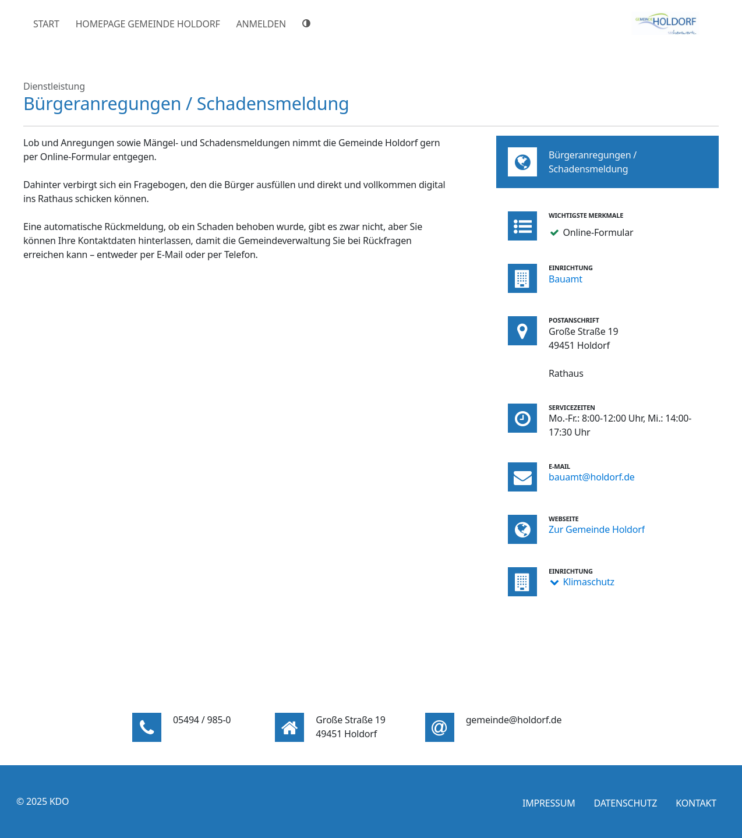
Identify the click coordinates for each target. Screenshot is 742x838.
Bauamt (565, 279)
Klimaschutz (588, 581)
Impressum (548, 803)
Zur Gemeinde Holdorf (597, 529)
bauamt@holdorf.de (592, 477)
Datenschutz (625, 803)
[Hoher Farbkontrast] (308, 23)
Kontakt (696, 803)
